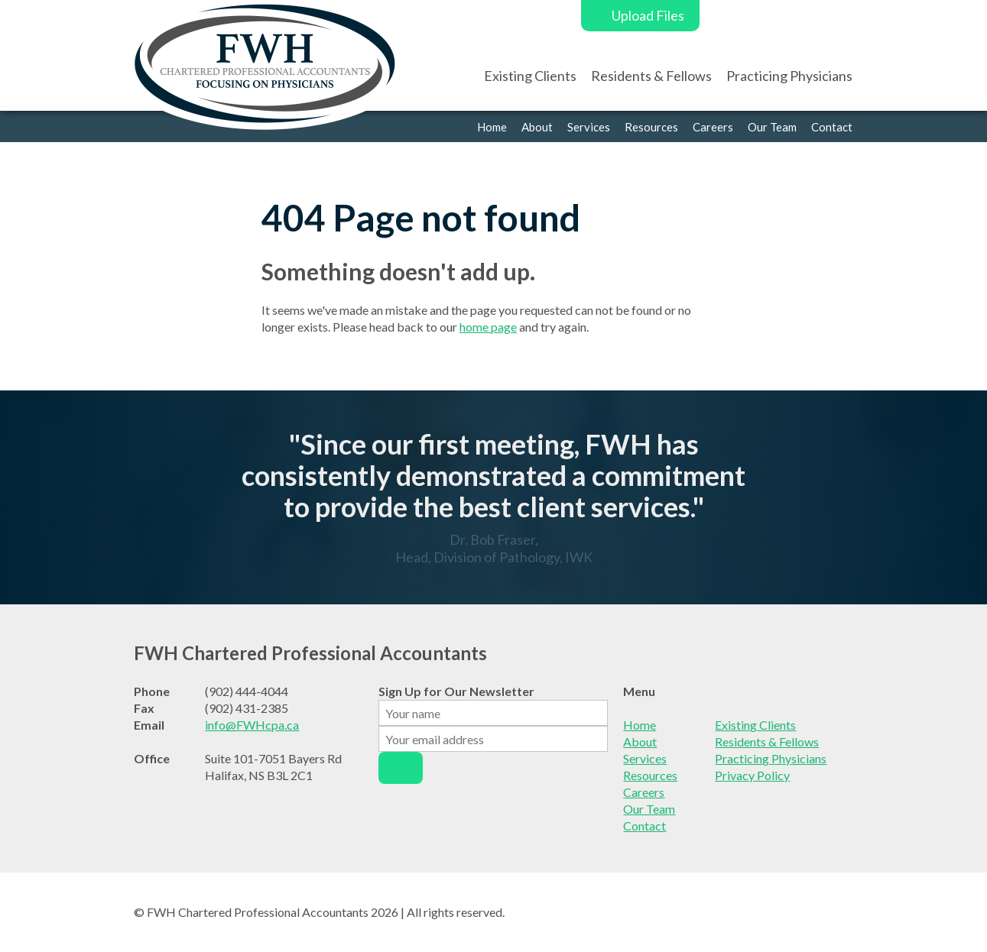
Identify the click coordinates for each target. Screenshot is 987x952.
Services (588, 127)
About (537, 127)
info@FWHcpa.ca (252, 724)
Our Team (772, 127)
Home (492, 127)
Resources (651, 127)
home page (488, 326)
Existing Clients (530, 75)
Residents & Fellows (651, 75)
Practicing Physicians (789, 75)
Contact (831, 127)
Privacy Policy (752, 775)
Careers (713, 127)
